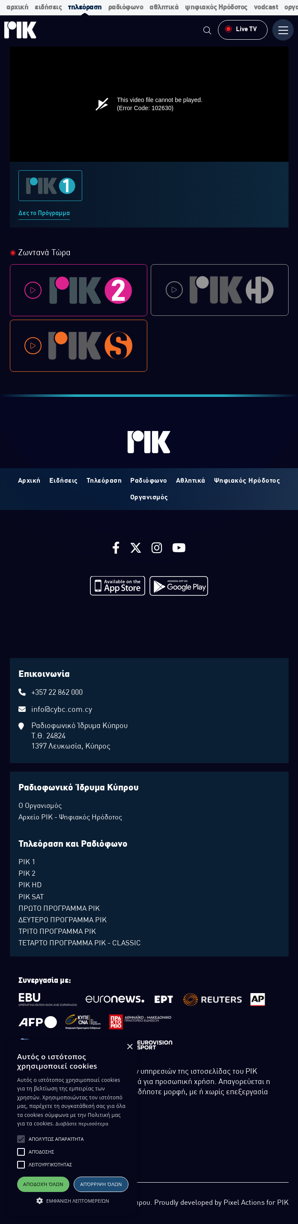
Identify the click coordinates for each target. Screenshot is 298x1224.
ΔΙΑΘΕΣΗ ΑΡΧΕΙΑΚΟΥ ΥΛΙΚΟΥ (48, 1165)
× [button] (129, 1047)
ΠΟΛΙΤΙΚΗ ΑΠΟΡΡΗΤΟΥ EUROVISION (57, 1173)
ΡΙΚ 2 (27, 874)
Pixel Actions (244, 1203)
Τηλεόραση (104, 481)
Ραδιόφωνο (148, 481)
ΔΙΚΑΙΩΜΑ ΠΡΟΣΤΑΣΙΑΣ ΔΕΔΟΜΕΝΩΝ (58, 1148)
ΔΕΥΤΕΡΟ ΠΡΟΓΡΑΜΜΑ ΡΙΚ (62, 920)
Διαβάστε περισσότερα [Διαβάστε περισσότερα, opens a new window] (82, 1123)
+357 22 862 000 (57, 693)
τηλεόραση (85, 7)
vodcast (266, 7)
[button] (21, 1139)
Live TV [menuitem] (241, 29)
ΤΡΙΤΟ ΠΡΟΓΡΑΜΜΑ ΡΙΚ (57, 932)
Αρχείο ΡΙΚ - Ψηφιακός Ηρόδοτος (70, 817)
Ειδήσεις (63, 481)
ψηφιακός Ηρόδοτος (216, 7)
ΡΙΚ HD (30, 885)
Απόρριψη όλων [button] (101, 1184)
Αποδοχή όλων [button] (43, 1184)
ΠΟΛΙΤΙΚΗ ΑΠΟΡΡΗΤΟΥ (42, 1156)
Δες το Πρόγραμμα (44, 213)
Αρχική (29, 481)
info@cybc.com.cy (61, 710)
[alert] (73, 1127)
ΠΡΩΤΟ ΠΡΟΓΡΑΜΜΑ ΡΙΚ (59, 909)
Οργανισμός (149, 498)
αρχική (17, 7)
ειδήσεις (48, 7)
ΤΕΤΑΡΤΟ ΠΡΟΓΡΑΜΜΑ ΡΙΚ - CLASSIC (79, 943)
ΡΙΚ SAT (31, 897)
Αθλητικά (191, 481)
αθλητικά (164, 7)
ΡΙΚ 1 (27, 862)
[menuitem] (207, 31)
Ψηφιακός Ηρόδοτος (247, 481)
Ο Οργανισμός (40, 806)
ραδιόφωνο (125, 7)
